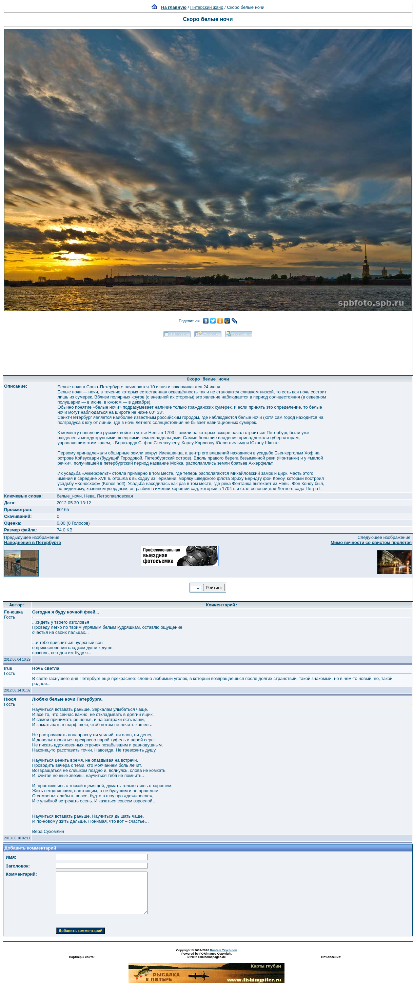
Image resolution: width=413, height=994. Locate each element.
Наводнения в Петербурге (32, 542)
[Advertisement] (207, 354)
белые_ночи (69, 496)
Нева (89, 496)
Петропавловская (115, 496)
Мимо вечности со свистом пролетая (371, 542)
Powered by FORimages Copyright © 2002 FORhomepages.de (206, 955)
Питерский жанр (206, 7)
